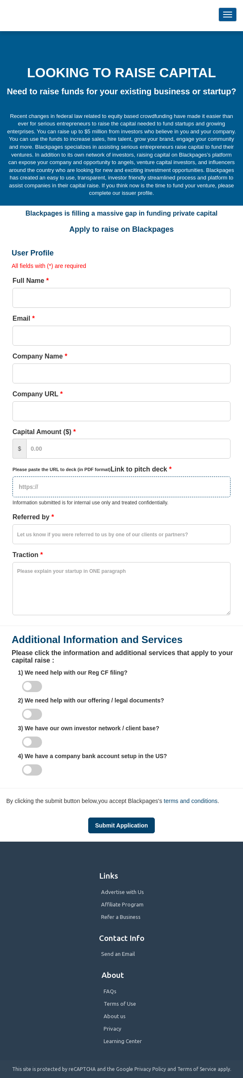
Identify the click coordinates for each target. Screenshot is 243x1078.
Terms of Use (120, 1004)
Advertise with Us (122, 892)
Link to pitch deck (93, 469)
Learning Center (123, 1041)
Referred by (33, 517)
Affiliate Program (122, 904)
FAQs (110, 991)
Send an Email (118, 954)
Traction (27, 554)
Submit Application (121, 825)
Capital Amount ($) (44, 431)
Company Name (39, 356)
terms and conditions (191, 801)
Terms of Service (196, 1069)
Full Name (30, 280)
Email (23, 318)
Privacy (112, 1028)
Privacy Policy (150, 1069)
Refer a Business (121, 917)
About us (115, 1016)
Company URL (37, 394)
